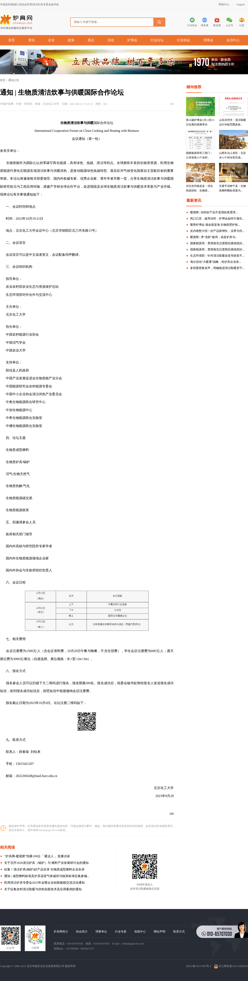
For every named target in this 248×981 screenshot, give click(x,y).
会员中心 (233, 40)
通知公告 (13, 80)
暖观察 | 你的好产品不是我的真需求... (214, 212)
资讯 (31, 40)
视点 (91, 40)
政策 (71, 40)
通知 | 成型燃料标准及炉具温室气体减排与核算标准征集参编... (46, 876)
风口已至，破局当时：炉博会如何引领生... (217, 218)
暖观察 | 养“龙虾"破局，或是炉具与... (213, 237)
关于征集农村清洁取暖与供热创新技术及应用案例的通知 (43, 889)
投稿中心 (140, 931)
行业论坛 (157, 40)
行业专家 (120, 931)
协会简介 (82, 931)
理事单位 (101, 931)
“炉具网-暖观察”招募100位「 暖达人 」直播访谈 (37, 856)
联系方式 (179, 931)
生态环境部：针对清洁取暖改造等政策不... (217, 255)
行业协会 (183, 40)
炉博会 (132, 40)
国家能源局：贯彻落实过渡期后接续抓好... (217, 243)
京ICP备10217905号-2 (198, 966)
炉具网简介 (61, 931)
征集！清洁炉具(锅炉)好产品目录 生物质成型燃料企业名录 (44, 869)
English (240, 4)
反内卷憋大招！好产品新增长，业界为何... (217, 230)
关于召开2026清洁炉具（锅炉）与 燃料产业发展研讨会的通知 (46, 862)
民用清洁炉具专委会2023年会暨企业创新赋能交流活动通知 (44, 882)
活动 (110, 40)
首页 (11, 40)
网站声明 (159, 931)
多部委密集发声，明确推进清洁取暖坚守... (217, 268)
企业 (51, 40)
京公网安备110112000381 (231, 966)
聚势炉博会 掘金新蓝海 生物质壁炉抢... (215, 224)
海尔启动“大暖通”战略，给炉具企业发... (215, 261)
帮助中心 (224, 4)
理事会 (208, 40)
